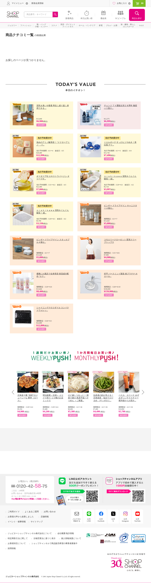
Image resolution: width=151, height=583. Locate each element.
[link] (138, 538)
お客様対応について (17, 543)
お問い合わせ (50, 512)
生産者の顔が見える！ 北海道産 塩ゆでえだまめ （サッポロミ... (103, 398)
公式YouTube (137, 520)
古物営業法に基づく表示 (44, 538)
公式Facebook (101, 520)
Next (142, 392)
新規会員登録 (37, 3)
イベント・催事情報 (17, 522)
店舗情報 (45, 517)
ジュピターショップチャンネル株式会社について (30, 533)
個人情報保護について (71, 538)
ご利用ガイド (14, 512)
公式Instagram (125, 520)
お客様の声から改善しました (21, 517)
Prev (14, 392)
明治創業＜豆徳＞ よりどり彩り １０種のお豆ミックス (53, 398)
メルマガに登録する (76, 520)
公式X (113, 520)
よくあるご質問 (32, 512)
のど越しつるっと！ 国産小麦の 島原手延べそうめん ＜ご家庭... (78, 398)
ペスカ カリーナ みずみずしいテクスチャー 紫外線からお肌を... (129, 398)
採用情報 (12, 548)
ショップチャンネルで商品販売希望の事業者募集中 (54, 543)
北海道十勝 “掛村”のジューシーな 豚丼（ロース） (27, 398)
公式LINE (89, 520)
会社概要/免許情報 (65, 533)
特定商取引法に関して (18, 538)
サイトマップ (37, 522)
